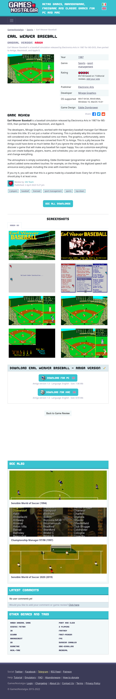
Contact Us (68, 683)
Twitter (19, 671)
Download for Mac (58, 392)
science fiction (18, 627)
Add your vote (93, 79)
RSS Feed (56, 671)
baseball (25, 191)
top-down (80, 191)
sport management (53, 191)
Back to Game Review (58, 413)
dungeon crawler (68, 642)
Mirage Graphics (87, 93)
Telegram (43, 671)
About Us (55, 683)
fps (60, 638)
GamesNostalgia (16, 29)
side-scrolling (66, 646)
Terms (79, 683)
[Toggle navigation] (12, 20)
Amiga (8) (14, 225)
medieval (63, 650)
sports (68, 191)
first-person (65, 635)
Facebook (30, 671)
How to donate (71, 677)
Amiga (39, 42)
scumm (13, 635)
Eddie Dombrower (88, 107)
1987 (81, 57)
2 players (13, 191)
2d (11, 642)
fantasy (63, 631)
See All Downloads (58, 203)
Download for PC (58, 378)
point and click (67, 623)
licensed (36, 191)
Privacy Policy (93, 683)
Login (30, 683)
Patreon (67, 671)
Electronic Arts (86, 87)
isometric (15, 646)
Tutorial (18, 677)
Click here (74, 604)
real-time (15, 650)
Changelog (41, 683)
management (16, 638)
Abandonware (52, 677)
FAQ (40, 677)
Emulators (30, 677)
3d (11, 631)
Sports (30, 29)
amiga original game (20, 623)
